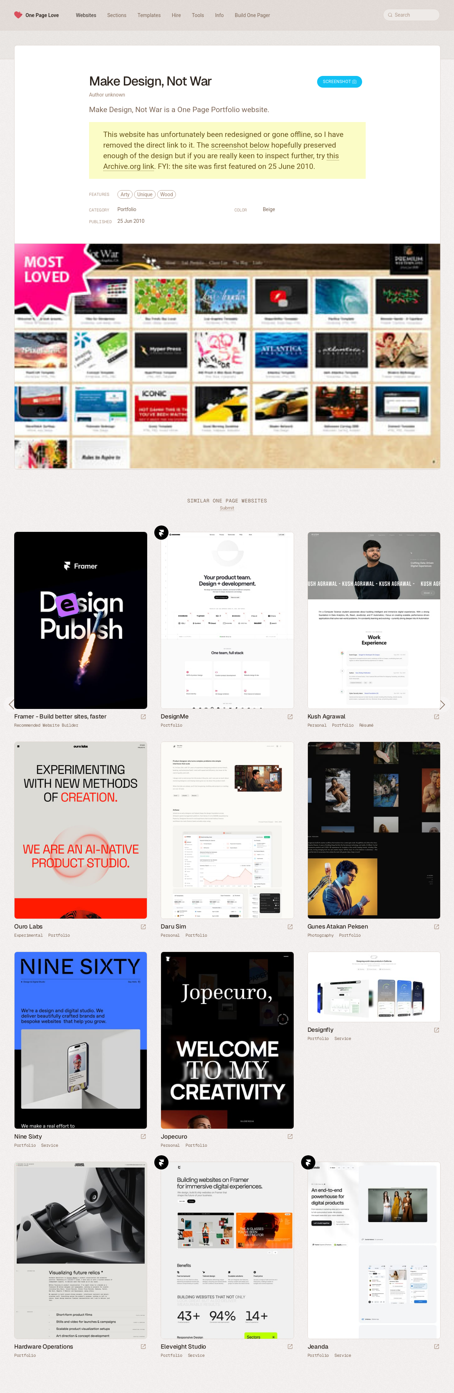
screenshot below (240, 145)
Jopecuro (174, 1136)
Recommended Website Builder (46, 725)
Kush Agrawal (327, 716)
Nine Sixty (28, 1136)
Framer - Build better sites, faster (60, 716)
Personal (317, 725)
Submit (227, 508)
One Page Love (42, 15)
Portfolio (126, 209)
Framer (161, 532)
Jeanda (318, 1346)
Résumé (366, 725)
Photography (321, 935)
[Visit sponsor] (143, 717)
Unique (145, 194)
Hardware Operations (43, 1346)
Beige (269, 209)
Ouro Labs (28, 926)
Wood (166, 194)
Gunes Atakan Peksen (338, 926)
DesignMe (174, 716)
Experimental (28, 935)
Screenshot (339, 81)
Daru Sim (173, 926)
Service (49, 1145)
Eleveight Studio (183, 1346)
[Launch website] (290, 717)
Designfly (320, 1030)
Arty (125, 194)
